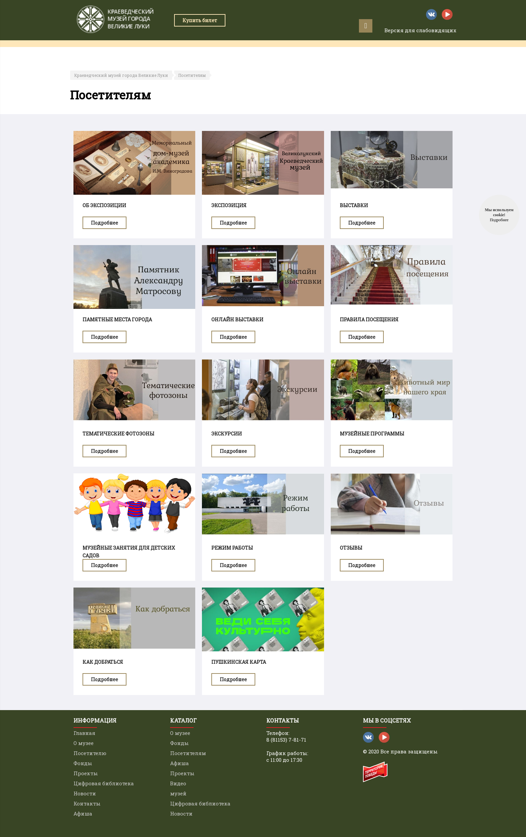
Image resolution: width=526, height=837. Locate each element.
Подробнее (104, 223)
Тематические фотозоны (118, 433)
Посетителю (89, 753)
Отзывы (351, 548)
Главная (85, 50)
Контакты (385, 50)
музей (178, 793)
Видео (178, 783)
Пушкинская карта (238, 662)
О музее (83, 743)
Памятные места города (117, 319)
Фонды (82, 763)
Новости (84, 793)
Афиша (419, 50)
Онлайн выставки (237, 319)
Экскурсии (226, 433)
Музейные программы (372, 433)
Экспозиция (229, 205)
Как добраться (103, 662)
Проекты (235, 50)
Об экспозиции (104, 205)
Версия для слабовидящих (420, 30)
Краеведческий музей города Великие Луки (121, 75)
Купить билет (199, 20)
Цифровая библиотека (103, 783)
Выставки (354, 205)
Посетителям (192, 75)
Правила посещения (369, 319)
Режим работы (232, 548)
